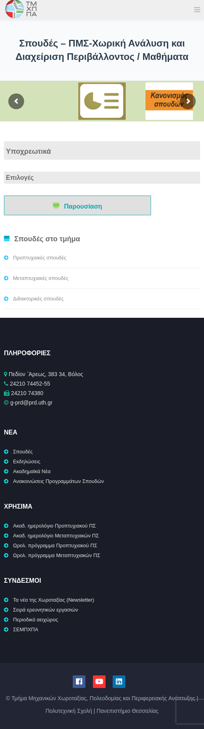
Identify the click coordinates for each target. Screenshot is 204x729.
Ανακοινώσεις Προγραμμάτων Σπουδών (58, 481)
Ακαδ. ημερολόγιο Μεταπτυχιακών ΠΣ (56, 536)
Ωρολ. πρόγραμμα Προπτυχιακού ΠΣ (55, 545)
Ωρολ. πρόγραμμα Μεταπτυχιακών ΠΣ (56, 555)
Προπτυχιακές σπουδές (39, 258)
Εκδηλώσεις (26, 461)
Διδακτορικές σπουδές (38, 299)
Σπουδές (23, 452)
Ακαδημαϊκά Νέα (32, 471)
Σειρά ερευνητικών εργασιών (45, 610)
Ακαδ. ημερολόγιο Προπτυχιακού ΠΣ (54, 526)
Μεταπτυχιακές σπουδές (40, 278)
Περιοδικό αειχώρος (35, 620)
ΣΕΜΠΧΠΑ (25, 629)
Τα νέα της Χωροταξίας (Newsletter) (53, 600)
